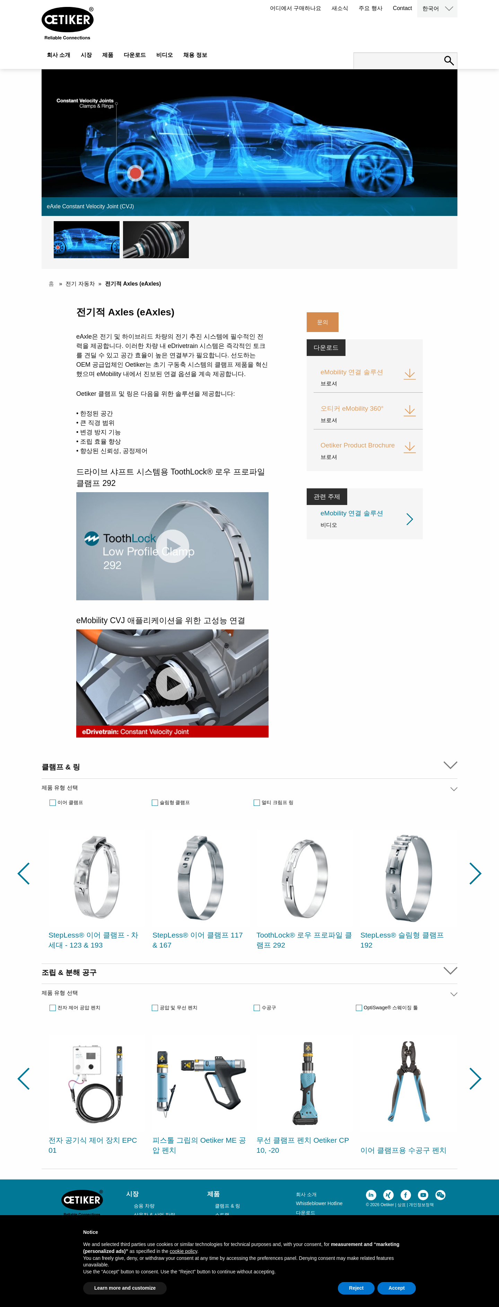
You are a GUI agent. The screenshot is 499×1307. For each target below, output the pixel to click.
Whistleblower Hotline (319, 1203)
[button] (88, 239)
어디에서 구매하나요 (295, 8)
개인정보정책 (421, 1204)
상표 (401, 1204)
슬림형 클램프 (175, 802)
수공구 (269, 1007)
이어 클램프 (70, 802)
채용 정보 (195, 55)
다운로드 (135, 55)
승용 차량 (144, 1206)
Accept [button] (396, 1288)
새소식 (340, 8)
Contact (402, 8)
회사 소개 (58, 55)
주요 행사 (370, 8)
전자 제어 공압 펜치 (79, 1007)
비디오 (164, 55)
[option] (97, 890)
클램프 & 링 (227, 1206)
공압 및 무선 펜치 (179, 1007)
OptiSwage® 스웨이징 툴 (391, 1007)
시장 (86, 55)
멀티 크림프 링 (278, 802)
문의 (322, 322)
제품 (107, 55)
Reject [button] (356, 1288)
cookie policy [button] (183, 1251)
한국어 (430, 8)
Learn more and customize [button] (125, 1288)
